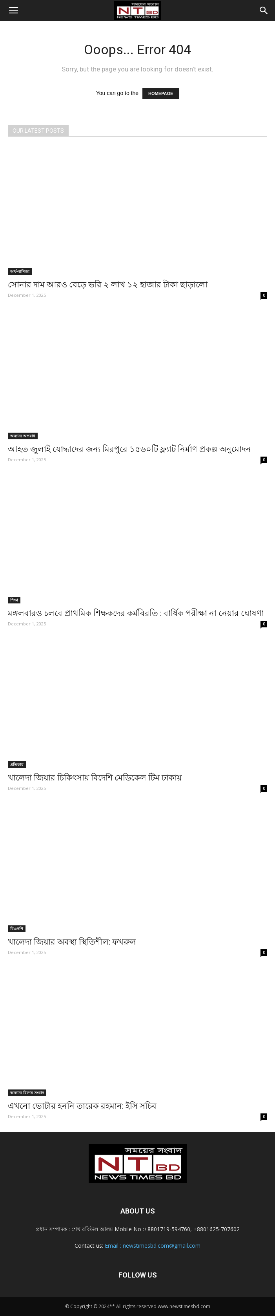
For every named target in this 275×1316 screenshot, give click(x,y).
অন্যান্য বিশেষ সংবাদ (27, 1092)
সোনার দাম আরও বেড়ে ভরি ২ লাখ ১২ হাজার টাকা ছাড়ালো (108, 284)
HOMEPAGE (160, 93)
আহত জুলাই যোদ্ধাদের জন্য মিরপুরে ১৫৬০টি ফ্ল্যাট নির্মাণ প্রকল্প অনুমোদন (129, 449)
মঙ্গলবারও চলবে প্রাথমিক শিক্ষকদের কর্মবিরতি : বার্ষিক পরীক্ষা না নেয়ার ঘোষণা (136, 613)
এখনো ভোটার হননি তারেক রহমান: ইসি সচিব (82, 1106)
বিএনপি (16, 928)
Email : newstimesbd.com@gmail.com (152, 1245)
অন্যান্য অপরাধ (22, 436)
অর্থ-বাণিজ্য (19, 271)
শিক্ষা (14, 600)
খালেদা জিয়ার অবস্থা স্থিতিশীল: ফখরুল (72, 942)
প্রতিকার (17, 764)
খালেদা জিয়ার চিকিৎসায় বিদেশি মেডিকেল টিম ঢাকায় (95, 777)
